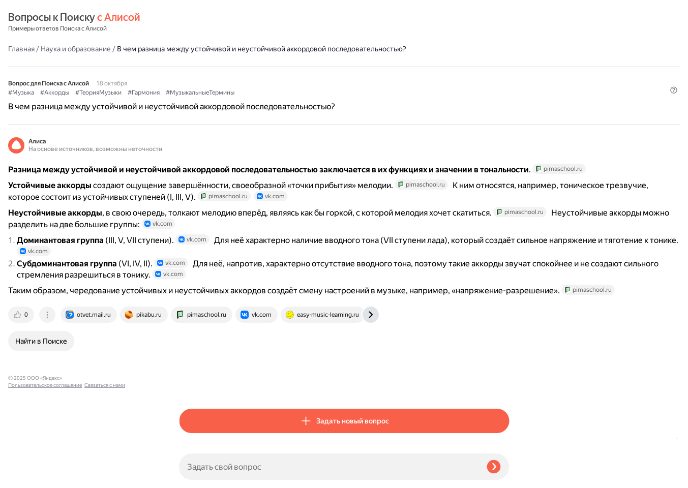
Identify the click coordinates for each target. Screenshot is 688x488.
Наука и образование (247, 22)
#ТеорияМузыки (269, 76)
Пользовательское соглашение (45, 469)
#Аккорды (225, 76)
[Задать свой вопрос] (328, 466)
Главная (192, 22)
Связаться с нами (28, 476)
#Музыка (192, 76)
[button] (503, 93)
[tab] (192, 383)
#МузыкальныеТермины (371, 76)
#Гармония (314, 76)
